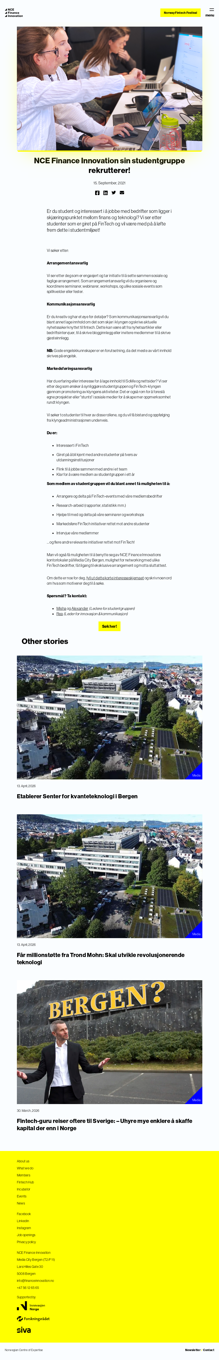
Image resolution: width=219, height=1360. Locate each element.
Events (22, 1196)
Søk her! (109, 626)
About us (23, 1161)
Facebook (24, 1214)
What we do (25, 1168)
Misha (61, 608)
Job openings (26, 1235)
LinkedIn (23, 1221)
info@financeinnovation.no (35, 1280)
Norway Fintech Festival (180, 13)
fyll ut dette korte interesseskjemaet (115, 577)
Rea (60, 613)
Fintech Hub (25, 1182)
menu (209, 12)
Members (23, 1175)
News (21, 1203)
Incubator (23, 1189)
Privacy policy (26, 1242)
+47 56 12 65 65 (28, 1287)
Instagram (24, 1228)
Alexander (79, 608)
